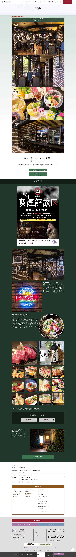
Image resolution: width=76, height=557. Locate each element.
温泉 (26, 1)
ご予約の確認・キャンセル (60, 555)
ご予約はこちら (38, 174)
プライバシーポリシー (50, 548)
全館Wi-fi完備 (40, 508)
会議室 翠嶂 (28, 496)
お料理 (22, 1)
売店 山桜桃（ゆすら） (42, 503)
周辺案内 (36, 537)
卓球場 (39, 498)
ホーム (53, 13)
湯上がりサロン (41, 504)
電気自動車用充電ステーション (43, 506)
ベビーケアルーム (41, 494)
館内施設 (39, 1)
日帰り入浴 (34, 1)
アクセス (45, 1)
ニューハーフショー (29, 491)
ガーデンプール (41, 491)
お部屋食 (15, 496)
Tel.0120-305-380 (56, 531)
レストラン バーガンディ (18, 491)
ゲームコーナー (41, 499)
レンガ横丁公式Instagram (38, 170)
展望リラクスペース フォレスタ (43, 496)
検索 (59, 553)
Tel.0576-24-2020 (56, 536)
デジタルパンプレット (35, 548)
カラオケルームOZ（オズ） (43, 501)
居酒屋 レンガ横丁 (17, 494)
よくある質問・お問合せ (53, 1)
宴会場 (27, 494)
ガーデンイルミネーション (42, 511)
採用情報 (24, 548)
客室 (29, 1)
